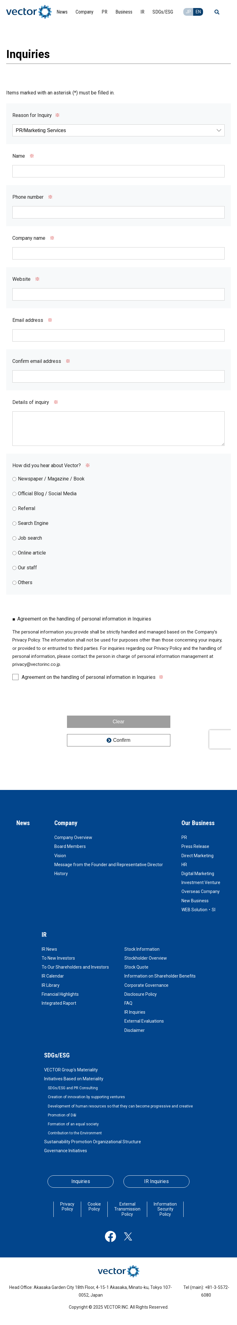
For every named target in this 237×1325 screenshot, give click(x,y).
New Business (195, 900)
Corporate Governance (146, 985)
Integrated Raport (59, 1003)
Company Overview (73, 837)
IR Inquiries (134, 1012)
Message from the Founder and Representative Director (108, 864)
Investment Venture (200, 882)
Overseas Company (200, 891)
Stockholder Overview (145, 958)
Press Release (195, 846)
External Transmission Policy (127, 1209)
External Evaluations (144, 1021)
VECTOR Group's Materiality (71, 1069)
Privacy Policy (67, 1207)
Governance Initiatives (65, 1150)
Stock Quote (136, 967)
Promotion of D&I (62, 1115)
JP (188, 11)
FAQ (128, 1003)
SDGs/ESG (57, 1055)
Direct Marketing (197, 855)
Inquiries (80, 1181)
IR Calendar (53, 976)
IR (44, 934)
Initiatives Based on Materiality (73, 1078)
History (61, 873)
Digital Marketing (197, 873)
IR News (49, 949)
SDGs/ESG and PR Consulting (73, 1088)
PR (184, 837)
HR (184, 864)
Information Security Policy (165, 1209)
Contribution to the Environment (75, 1133)
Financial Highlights (60, 994)
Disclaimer (134, 1030)
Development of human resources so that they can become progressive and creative (120, 1106)
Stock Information (142, 949)
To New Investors (58, 958)
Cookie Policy (94, 1207)
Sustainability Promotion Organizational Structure (92, 1141)
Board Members (70, 846)
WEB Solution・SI (198, 909)
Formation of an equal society (73, 1124)
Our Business (197, 823)
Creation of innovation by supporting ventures (86, 1097)
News (23, 823)
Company (65, 823)
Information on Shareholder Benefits (160, 976)
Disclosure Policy (140, 994)
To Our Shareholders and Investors (75, 967)
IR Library (51, 985)
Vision (60, 855)
